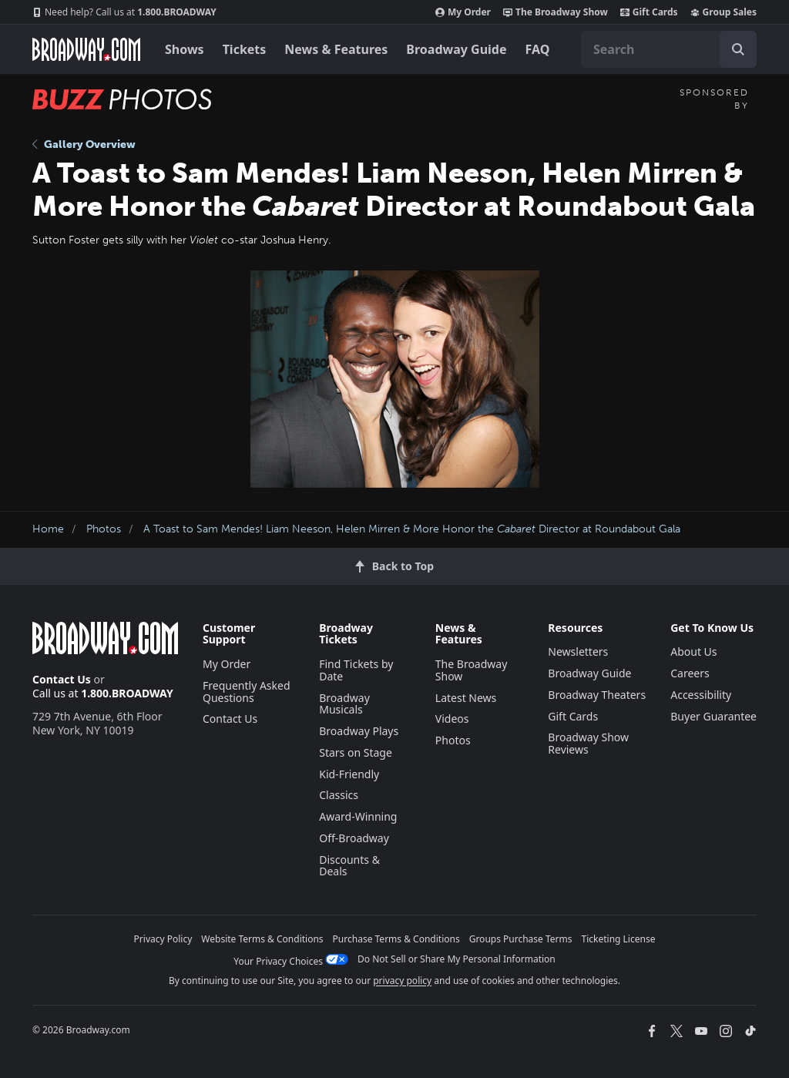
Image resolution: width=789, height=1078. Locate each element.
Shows (184, 49)
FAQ (537, 49)
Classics (338, 795)
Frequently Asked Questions (246, 691)
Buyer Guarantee (713, 716)
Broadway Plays (358, 731)
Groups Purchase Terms (520, 938)
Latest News (466, 697)
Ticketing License (619, 938)
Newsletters (578, 651)
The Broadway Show (555, 12)
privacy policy (402, 980)
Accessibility (700, 694)
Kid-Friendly (349, 774)
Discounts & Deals (349, 865)
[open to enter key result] (738, 49)
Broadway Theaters (597, 694)
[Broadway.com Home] (86, 49)
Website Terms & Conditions (262, 938)
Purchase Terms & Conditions (396, 938)
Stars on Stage (355, 752)
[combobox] (669, 49)
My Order (463, 12)
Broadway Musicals (344, 703)
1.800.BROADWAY (124, 12)
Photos (103, 529)
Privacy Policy (163, 938)
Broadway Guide (456, 49)
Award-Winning (358, 816)
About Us (693, 651)
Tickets (245, 49)
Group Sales (723, 12)
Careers (689, 673)
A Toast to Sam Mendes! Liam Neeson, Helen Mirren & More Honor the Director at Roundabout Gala (411, 529)
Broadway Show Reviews (588, 743)
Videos (452, 718)
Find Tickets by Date (356, 670)
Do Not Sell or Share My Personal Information (457, 958)
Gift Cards (649, 12)
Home (48, 529)
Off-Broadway (354, 838)
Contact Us (61, 679)
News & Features (336, 49)
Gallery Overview (84, 144)
